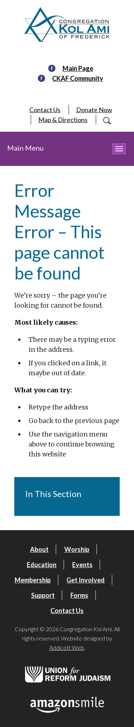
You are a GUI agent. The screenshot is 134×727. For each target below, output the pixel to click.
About (39, 549)
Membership (33, 580)
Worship (76, 549)
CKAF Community (77, 78)
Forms (79, 595)
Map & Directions (63, 120)
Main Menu (25, 147)
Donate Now (94, 110)
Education (41, 565)
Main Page (78, 68)
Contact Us (44, 110)
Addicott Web (66, 647)
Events (82, 565)
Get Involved (85, 580)
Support (43, 595)
